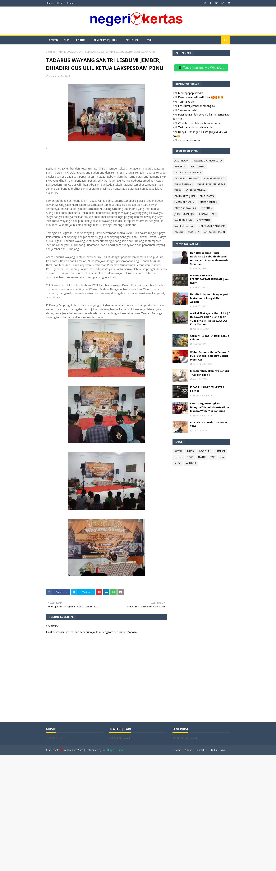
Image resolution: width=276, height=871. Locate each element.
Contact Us (201, 750)
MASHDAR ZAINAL (184, 226)
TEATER (202, 457)
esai (222, 457)
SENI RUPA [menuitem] (132, 40)
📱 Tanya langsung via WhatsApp (201, 67)
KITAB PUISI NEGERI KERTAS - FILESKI (208, 389)
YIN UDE (178, 232)
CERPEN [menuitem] (53, 40)
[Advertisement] (115, 812)
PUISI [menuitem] (67, 40)
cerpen (178, 457)
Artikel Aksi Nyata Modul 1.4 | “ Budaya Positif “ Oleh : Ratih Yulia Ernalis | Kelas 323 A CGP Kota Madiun (210, 318)
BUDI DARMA (198, 166)
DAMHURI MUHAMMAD (187, 178)
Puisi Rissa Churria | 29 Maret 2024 (208, 424)
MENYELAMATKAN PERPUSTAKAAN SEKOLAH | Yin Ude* (209, 279)
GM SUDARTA (207, 196)
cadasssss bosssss (189, 140)
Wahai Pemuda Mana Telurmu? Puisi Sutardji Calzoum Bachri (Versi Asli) (210, 355)
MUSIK (190, 451)
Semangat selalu (188, 110)
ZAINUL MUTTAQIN (214, 232)
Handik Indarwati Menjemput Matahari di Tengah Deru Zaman (209, 298)
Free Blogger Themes (113, 750)
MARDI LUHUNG (183, 220)
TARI (212, 457)
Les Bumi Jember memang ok (196, 106)
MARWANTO (203, 220)
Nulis (214, 750)
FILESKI (178, 190)
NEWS (190, 457)
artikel (177, 463)
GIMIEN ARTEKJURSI (184, 196)
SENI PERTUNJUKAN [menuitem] (105, 40)
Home (49, 3)
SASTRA (178, 451)
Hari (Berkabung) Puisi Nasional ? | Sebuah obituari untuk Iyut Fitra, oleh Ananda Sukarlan (209, 258)
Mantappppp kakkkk (190, 93)
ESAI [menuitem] (149, 40)
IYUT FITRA (206, 208)
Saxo (223, 750)
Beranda (50, 51)
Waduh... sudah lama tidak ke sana (199, 123)
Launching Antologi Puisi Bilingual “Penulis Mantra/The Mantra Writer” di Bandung (209, 407)
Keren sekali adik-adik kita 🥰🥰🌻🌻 (201, 97)
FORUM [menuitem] (80, 40)
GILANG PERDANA (196, 190)
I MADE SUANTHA (208, 202)
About (60, 3)
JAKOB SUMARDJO (184, 214)
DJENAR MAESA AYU (214, 178)
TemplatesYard (75, 750)
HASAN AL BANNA (184, 202)
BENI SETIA (180, 166)
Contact (71, 3)
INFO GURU (205, 451)
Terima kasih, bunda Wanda (195, 127)
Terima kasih (186, 101)
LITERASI (220, 451)
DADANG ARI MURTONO (187, 172)
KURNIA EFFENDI (207, 214)
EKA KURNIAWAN (183, 184)
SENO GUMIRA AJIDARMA (212, 226)
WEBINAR (191, 463)
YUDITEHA (193, 232)
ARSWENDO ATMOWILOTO (207, 160)
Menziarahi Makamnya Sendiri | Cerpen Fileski (209, 372)
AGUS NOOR (181, 160)
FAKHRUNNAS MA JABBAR (211, 184)
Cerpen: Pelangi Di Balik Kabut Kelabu (209, 337)
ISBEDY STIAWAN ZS (185, 208)
